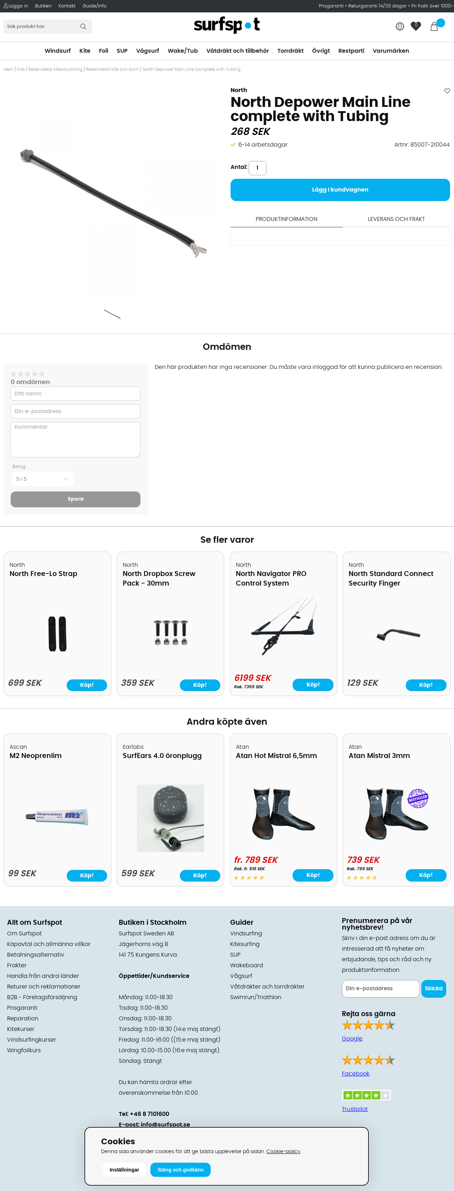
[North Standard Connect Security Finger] (396, 665)
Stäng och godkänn (180, 1170)
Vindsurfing (246, 933)
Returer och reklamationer (44, 987)
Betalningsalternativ (35, 955)
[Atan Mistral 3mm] (396, 845)
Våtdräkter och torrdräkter (267, 987)
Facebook (356, 1074)
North (239, 90)
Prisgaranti (332, 6)
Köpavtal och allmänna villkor (48, 944)
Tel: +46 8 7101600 (144, 1114)
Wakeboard (246, 965)
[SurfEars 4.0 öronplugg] (170, 850)
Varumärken (391, 51)
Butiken (43, 6)
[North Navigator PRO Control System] (283, 663)
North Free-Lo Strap (43, 574)
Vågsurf (147, 51)
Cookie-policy (283, 1151)
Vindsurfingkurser (31, 1040)
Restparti (351, 51)
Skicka (434, 988)
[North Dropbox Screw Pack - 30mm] (170, 665)
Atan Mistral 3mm (379, 756)
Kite (84, 51)
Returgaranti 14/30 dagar (377, 6)
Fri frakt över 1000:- (432, 6)
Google (352, 1039)
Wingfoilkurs (24, 1050)
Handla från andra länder (43, 976)
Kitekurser (20, 1029)
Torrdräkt (290, 51)
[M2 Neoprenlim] (57, 850)
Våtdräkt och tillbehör (237, 51)
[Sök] (48, 26)
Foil (103, 51)
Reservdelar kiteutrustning (55, 69)
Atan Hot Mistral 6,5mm (276, 756)
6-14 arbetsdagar (263, 145)
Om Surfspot (24, 933)
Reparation (22, 1018)
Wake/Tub (183, 51)
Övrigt (321, 51)
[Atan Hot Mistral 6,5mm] (283, 845)
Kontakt (67, 6)
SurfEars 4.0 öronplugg (162, 756)
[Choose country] (400, 27)
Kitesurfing (245, 944)
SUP (122, 51)
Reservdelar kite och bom (112, 69)
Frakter (17, 965)
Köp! (313, 685)
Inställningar (124, 1170)
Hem (8, 69)
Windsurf (58, 51)
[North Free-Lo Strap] (57, 665)
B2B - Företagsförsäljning (42, 997)
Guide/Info (94, 6)
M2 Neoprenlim (36, 756)
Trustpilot (355, 1109)
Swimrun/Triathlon (255, 997)
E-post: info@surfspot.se (154, 1125)
